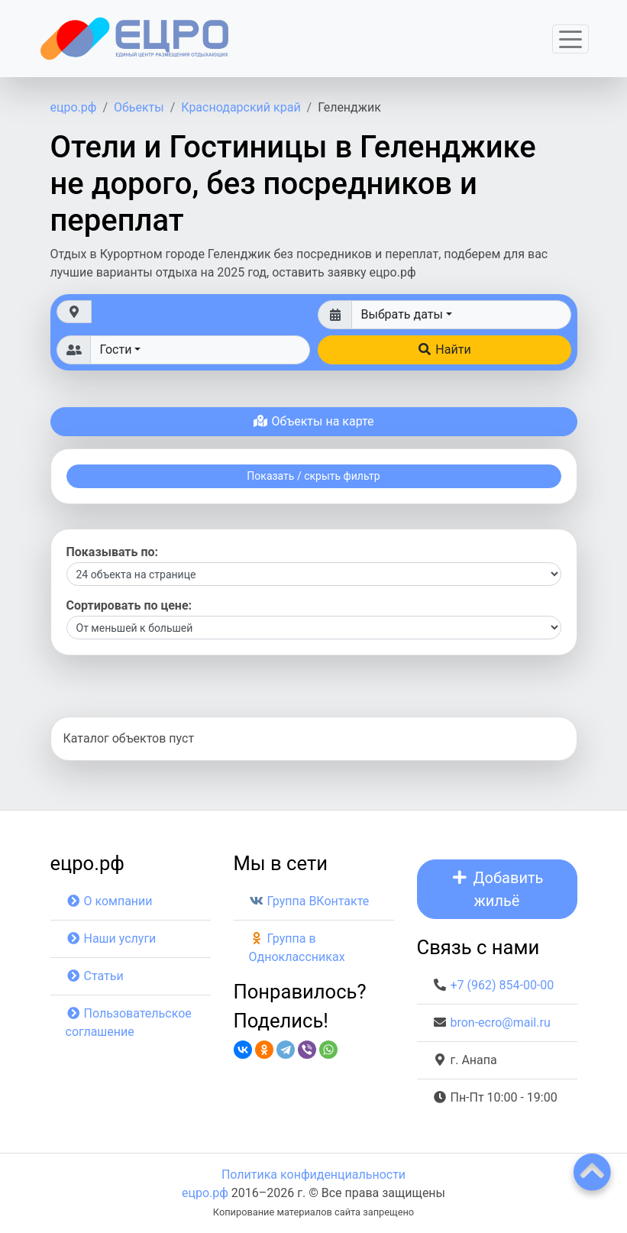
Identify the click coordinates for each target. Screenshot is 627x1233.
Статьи (95, 976)
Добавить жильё (497, 889)
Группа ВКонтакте (309, 901)
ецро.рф (73, 107)
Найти (443, 349)
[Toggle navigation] (570, 38)
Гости (116, 349)
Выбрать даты (402, 314)
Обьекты (139, 107)
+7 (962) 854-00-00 (502, 985)
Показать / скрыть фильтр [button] (313, 476)
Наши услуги (111, 938)
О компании (109, 901)
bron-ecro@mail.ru (500, 1022)
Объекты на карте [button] (313, 421)
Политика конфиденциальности (313, 1174)
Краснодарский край (240, 107)
